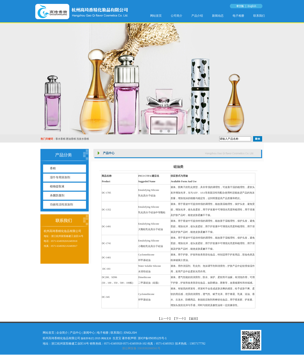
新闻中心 (89, 332)
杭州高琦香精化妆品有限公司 (62, 231)
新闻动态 (218, 15)
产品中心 (75, 332)
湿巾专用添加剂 (60, 177)
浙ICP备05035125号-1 (152, 338)
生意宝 (117, 338)
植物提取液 (57, 186)
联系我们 (259, 15)
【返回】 (193, 318)
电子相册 (238, 15)
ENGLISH (130, 332)
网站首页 (156, 15)
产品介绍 (197, 15)
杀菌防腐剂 (57, 195)
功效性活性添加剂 (61, 204)
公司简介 (176, 15)
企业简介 (62, 332)
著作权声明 (129, 338)
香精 (53, 168)
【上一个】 (165, 318)
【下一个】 (180, 318)
